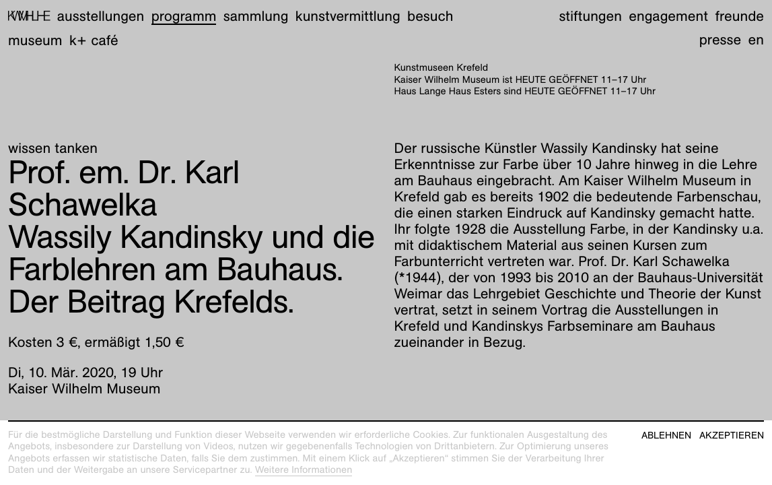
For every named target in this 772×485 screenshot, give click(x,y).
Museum (35, 40)
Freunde (739, 16)
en (756, 39)
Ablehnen (666, 435)
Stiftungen (590, 16)
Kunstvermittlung (347, 16)
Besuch (430, 16)
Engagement (668, 16)
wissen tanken (53, 148)
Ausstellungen (100, 16)
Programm (184, 16)
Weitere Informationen (304, 470)
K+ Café (93, 40)
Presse (720, 39)
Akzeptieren (731, 435)
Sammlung (256, 16)
